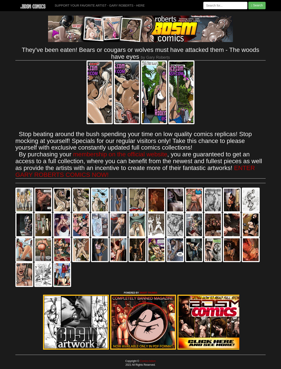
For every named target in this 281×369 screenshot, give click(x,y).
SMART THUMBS (148, 293)
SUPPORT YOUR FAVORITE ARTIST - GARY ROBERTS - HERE (100, 5)
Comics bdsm (147, 361)
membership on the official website (120, 154)
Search (257, 5)
